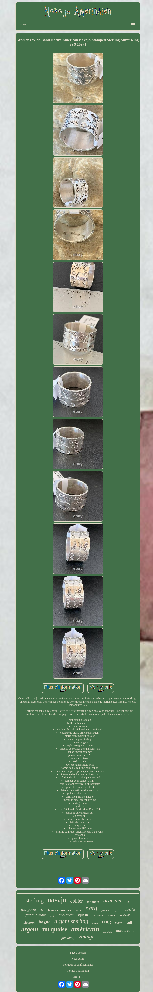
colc (128, 902)
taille (130, 909)
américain (85, 929)
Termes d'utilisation (78, 970)
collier (76, 901)
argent (29, 929)
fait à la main (36, 915)
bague (44, 921)
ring (106, 921)
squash (82, 915)
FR (80, 976)
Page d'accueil (78, 952)
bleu (42, 910)
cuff (129, 922)
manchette (107, 932)
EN (75, 976)
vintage (86, 937)
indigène (28, 909)
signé (117, 909)
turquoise (54, 929)
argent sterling (71, 921)
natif (91, 908)
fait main (93, 902)
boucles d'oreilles (59, 910)
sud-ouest (66, 915)
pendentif (68, 938)
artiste (78, 910)
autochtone (125, 930)
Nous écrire (78, 958)
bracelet (112, 900)
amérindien (97, 915)
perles (105, 910)
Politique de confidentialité (78, 964)
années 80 (124, 915)
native (95, 923)
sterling (35, 900)
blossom (29, 922)
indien (119, 922)
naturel (111, 915)
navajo (57, 900)
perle (52, 916)
